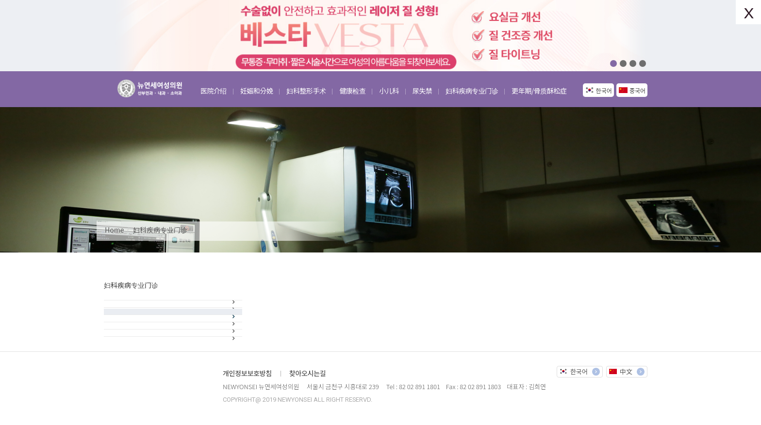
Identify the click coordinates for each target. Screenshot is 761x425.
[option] (380, 35)
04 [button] (642, 63)
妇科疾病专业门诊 (160, 230)
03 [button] (632, 63)
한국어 (604, 90)
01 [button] (613, 63)
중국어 (637, 90)
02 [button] (623, 63)
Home (114, 230)
